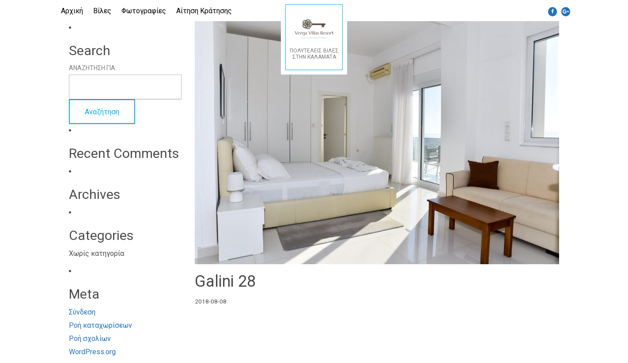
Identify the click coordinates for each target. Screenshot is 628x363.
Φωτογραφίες (143, 11)
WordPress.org (92, 352)
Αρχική (72, 11)
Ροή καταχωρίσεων (100, 325)
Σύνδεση (82, 312)
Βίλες (102, 11)
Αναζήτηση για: (93, 67)
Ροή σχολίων (90, 338)
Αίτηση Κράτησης (204, 11)
